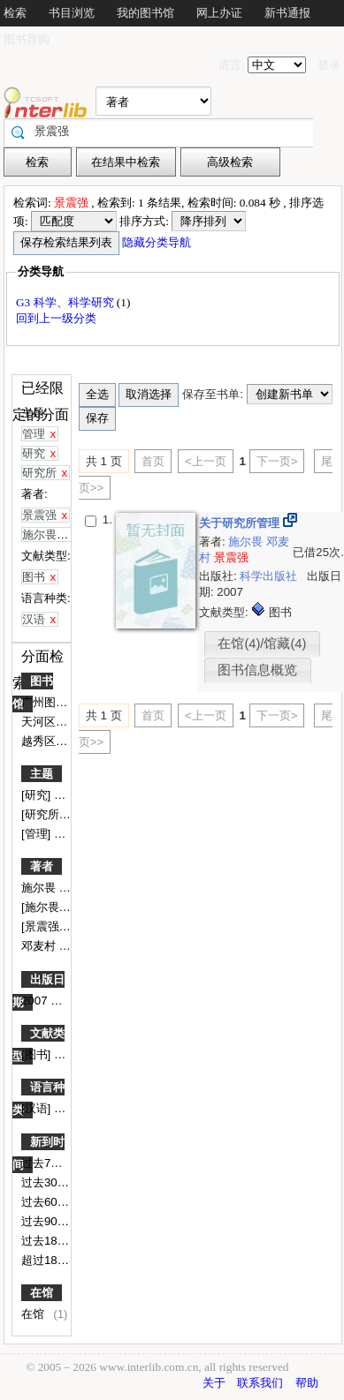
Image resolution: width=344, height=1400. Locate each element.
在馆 (41, 1292)
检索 (15, 12)
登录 (328, 65)
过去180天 (50, 1240)
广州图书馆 (51, 702)
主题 (41, 773)
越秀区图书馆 (57, 741)
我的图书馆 (145, 12)
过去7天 (43, 1163)
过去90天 (47, 1221)
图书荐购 (27, 39)
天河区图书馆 (57, 721)
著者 (41, 866)
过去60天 (47, 1201)
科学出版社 (270, 576)
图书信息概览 (257, 670)
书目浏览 (72, 12)
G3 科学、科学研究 (66, 302)
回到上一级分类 (56, 318)
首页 (152, 461)
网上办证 (219, 12)
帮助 (306, 1382)
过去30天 (47, 1182)
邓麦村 (40, 945)
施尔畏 (40, 887)
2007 (35, 1000)
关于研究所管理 (241, 523)
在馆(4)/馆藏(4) (262, 643)
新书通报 (287, 12)
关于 (214, 1382)
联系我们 (260, 1382)
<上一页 (205, 461)
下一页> (277, 461)
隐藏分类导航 (158, 242)
